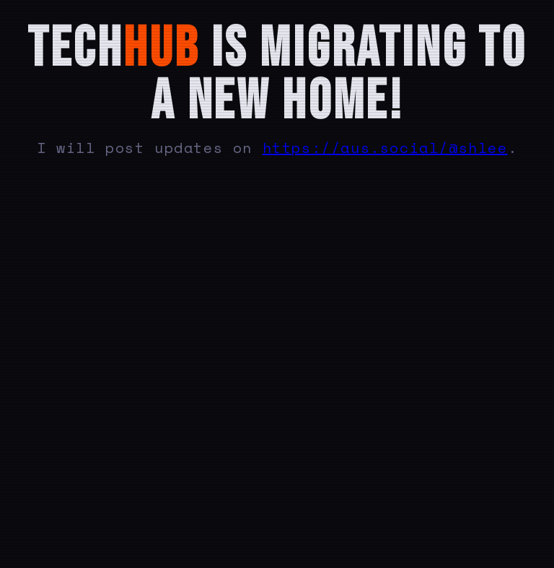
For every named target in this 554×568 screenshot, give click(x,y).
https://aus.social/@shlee (385, 147)
